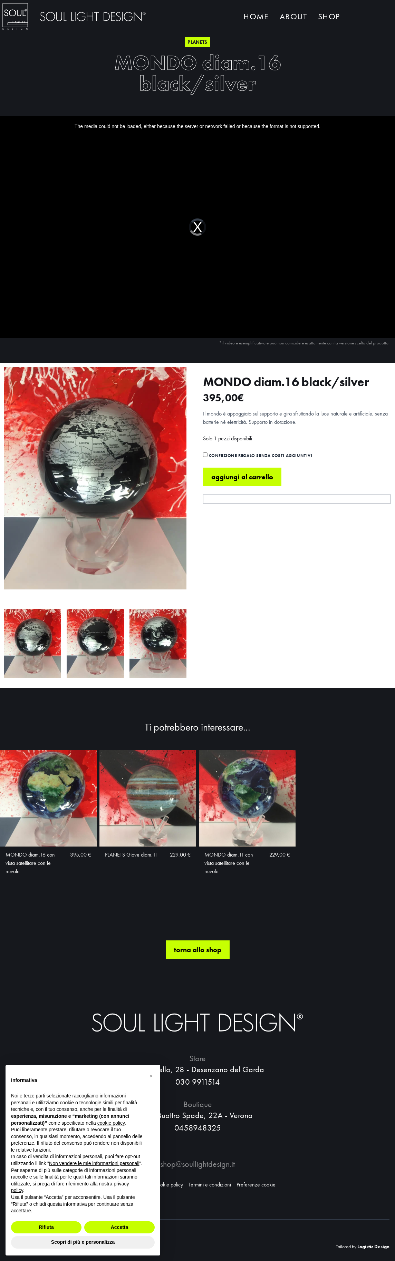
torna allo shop (197, 949)
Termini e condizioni (210, 1184)
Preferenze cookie (256, 1184)
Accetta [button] (119, 1227)
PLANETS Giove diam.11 (131, 854)
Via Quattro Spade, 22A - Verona (197, 1115)
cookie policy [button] (111, 1123)
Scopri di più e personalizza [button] (83, 1242)
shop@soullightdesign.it (197, 1164)
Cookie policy (168, 1184)
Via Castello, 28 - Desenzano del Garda (197, 1069)
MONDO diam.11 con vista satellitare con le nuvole (228, 863)
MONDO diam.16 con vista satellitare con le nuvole (30, 863)
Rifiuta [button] (46, 1227)
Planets (197, 42)
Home (256, 16)
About (293, 16)
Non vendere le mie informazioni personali (94, 1163)
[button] (151, 1076)
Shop (329, 16)
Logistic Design (373, 1246)
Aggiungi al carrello (242, 476)
